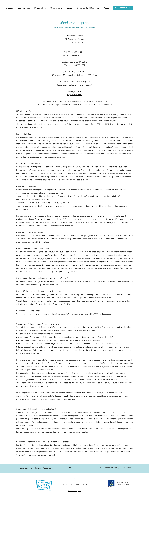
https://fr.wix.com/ (74, 95)
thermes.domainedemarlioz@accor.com (36, 468)
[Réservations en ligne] (123, 8)
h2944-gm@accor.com (76, 55)
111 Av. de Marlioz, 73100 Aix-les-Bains (115, 468)
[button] (23, 7)
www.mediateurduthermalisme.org (34, 124)
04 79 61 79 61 (74, 468)
